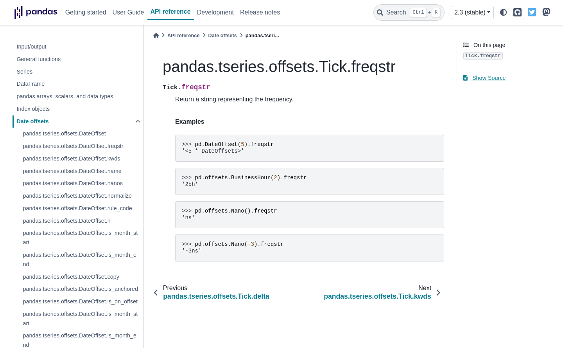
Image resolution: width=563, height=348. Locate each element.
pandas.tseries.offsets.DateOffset (64, 133)
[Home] (156, 35)
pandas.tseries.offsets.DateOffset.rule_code (77, 208)
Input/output (31, 46)
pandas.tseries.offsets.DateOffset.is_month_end (79, 259)
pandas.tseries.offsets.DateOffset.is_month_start (80, 237)
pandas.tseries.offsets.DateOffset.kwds (71, 158)
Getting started (85, 12)
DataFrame (30, 84)
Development (215, 12)
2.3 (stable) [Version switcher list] (470, 12)
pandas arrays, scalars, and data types (64, 96)
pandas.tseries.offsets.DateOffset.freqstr (73, 146)
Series (24, 72)
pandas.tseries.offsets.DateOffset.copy (71, 277)
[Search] (409, 12)
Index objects (33, 109)
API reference (171, 11)
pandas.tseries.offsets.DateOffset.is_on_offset (80, 301)
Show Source (484, 78)
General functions (38, 59)
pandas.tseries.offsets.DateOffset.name (72, 171)
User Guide (128, 12)
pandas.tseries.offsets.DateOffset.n (66, 221)
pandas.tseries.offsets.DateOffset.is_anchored (80, 289)
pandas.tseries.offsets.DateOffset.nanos (72, 183)
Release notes (260, 12)
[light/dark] (503, 12)
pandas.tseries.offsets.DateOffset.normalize (77, 196)
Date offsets (32, 121)
